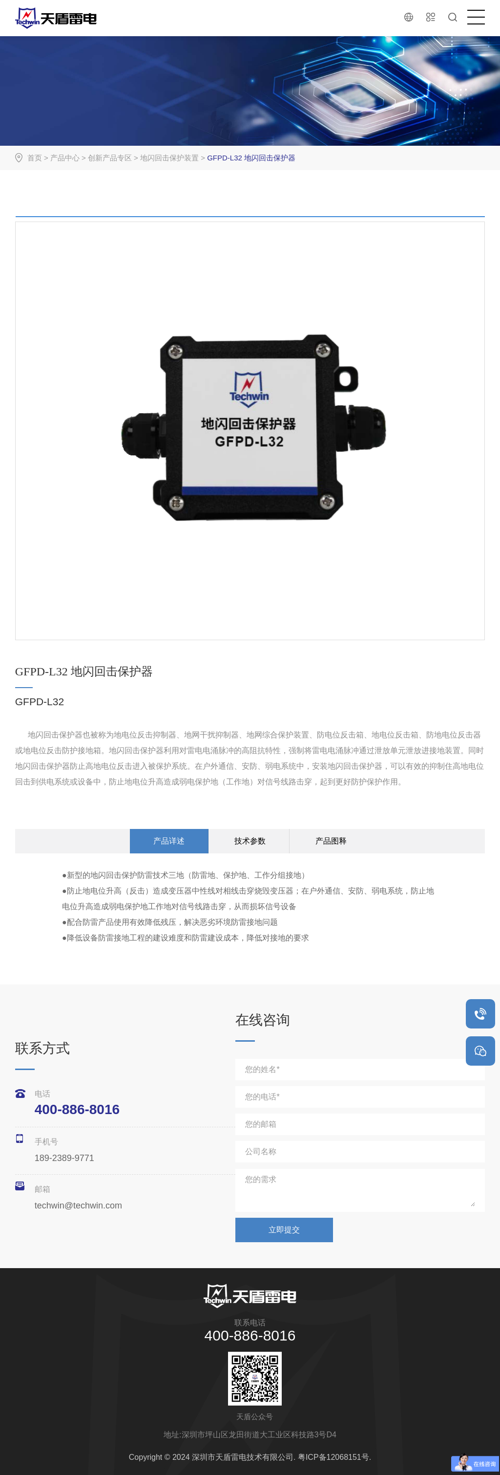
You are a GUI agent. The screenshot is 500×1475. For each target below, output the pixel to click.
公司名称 (260, 1151)
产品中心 (65, 158)
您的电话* (262, 1097)
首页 (34, 158)
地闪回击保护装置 (169, 158)
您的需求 (260, 1179)
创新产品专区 (110, 158)
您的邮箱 (260, 1124)
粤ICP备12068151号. (334, 1457)
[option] (250, 219)
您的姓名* (262, 1069)
